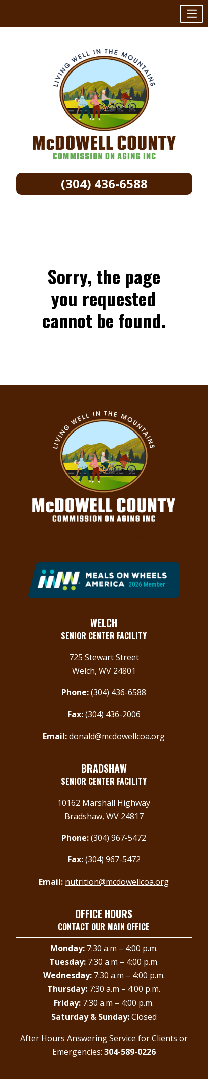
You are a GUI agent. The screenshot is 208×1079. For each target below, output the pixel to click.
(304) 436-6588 (104, 183)
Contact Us (104, 546)
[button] (191, 14)
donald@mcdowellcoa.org (117, 736)
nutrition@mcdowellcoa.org (117, 881)
